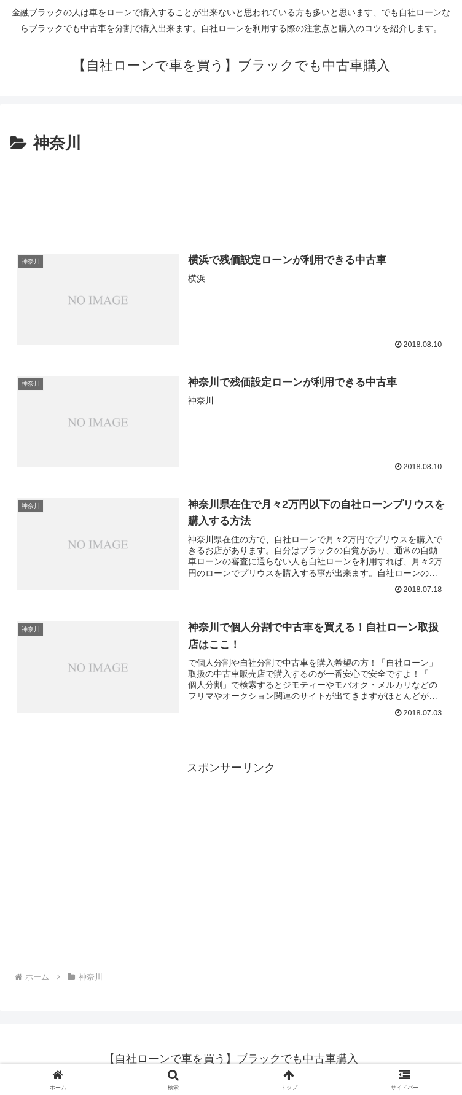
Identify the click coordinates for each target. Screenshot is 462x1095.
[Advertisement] (231, 194)
